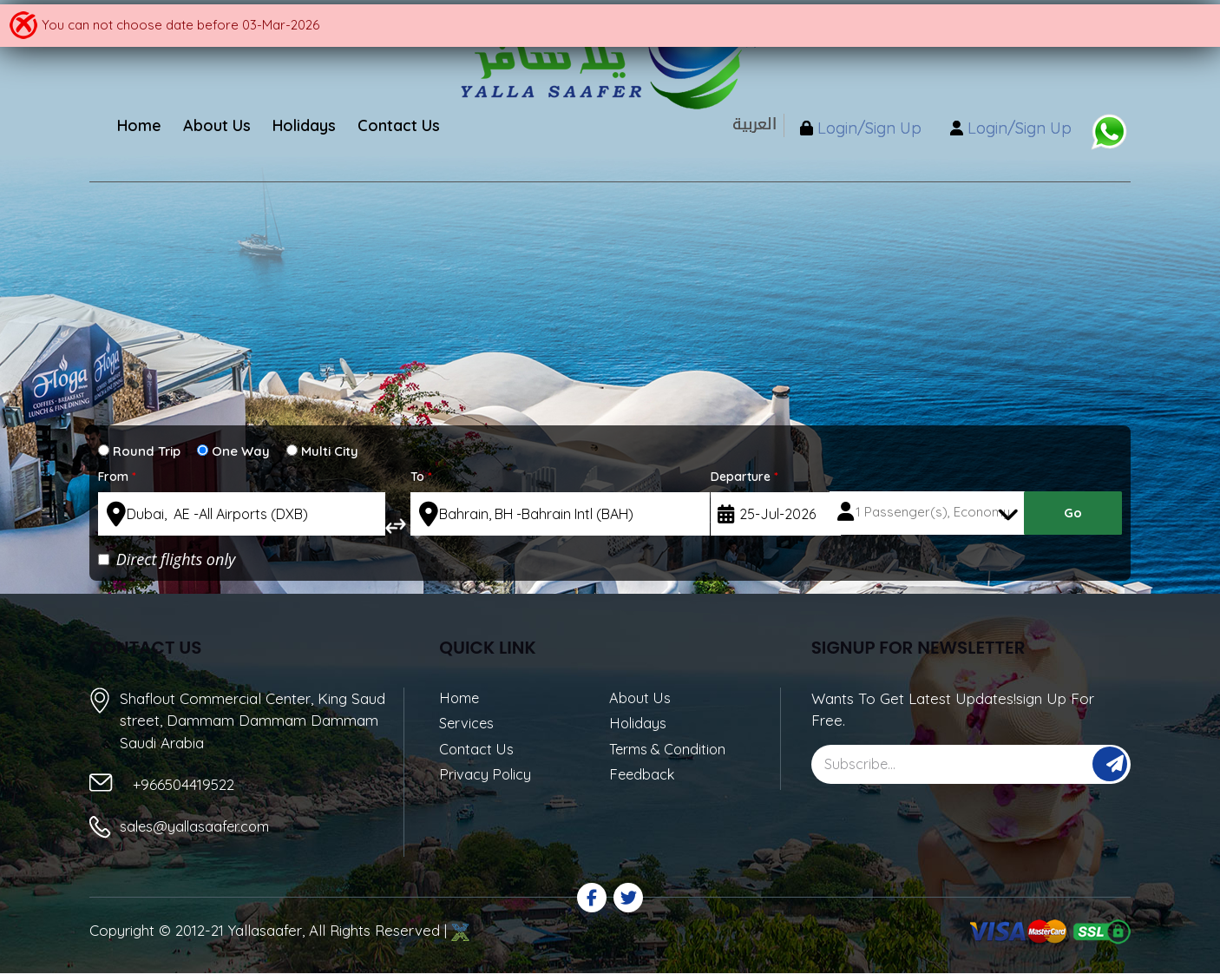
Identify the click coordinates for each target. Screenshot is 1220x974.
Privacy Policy (486, 777)
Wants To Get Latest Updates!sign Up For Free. (952, 709)
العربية (734, 124)
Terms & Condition (671, 751)
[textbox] (241, 514)
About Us (640, 698)
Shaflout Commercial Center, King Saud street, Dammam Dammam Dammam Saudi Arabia (252, 720)
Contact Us (477, 751)
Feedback (643, 777)
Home (460, 698)
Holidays (638, 724)
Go (1073, 514)
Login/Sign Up (852, 131)
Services (467, 724)
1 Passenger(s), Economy (933, 513)
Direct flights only (166, 559)
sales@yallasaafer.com (197, 827)
